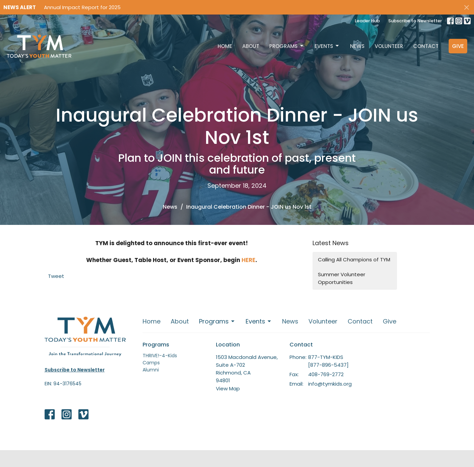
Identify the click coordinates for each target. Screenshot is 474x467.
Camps (151, 362)
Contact (426, 46)
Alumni (151, 369)
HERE (248, 260)
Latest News (331, 243)
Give (458, 46)
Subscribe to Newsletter (415, 21)
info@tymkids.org (330, 383)
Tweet (56, 276)
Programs (286, 46)
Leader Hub (367, 21)
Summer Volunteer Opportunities (341, 278)
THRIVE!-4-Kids (160, 355)
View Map (228, 388)
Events (327, 46)
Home (225, 46)
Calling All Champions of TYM (354, 259)
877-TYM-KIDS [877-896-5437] (328, 361)
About (250, 46)
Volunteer (389, 46)
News (357, 46)
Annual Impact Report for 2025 (82, 7)
